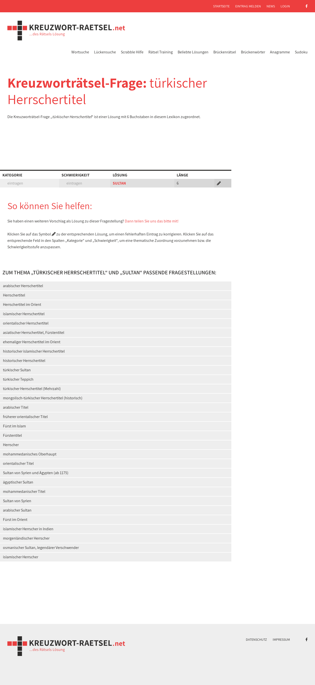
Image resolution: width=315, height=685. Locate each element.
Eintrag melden (248, 6)
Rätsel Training (160, 52)
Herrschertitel (14, 295)
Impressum (281, 639)
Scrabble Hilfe (132, 52)
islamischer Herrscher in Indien (28, 528)
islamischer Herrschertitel (24, 313)
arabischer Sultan (17, 510)
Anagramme (280, 52)
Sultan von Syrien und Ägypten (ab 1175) (35, 472)
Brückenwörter (253, 52)
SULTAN (119, 183)
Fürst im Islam (14, 426)
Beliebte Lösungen (193, 52)
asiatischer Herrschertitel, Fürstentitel (33, 332)
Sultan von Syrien (17, 500)
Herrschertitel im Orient (22, 304)
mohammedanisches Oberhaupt (29, 454)
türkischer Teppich (18, 379)
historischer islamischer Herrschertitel (34, 351)
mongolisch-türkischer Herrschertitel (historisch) (42, 398)
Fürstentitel (12, 435)
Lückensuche (105, 52)
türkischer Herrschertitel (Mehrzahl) (32, 388)
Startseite (221, 6)
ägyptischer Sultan (18, 482)
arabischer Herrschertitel (23, 285)
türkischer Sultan (17, 370)
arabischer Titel (15, 407)
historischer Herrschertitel (24, 360)
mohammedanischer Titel (24, 491)
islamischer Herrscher (20, 557)
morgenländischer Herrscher (26, 538)
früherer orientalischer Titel (25, 416)
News (271, 6)
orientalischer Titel (18, 463)
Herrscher (11, 444)
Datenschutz (256, 639)
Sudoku (301, 52)
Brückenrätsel (224, 52)
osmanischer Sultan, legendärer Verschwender (41, 547)
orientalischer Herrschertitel (25, 323)
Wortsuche (80, 52)
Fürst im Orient (15, 519)
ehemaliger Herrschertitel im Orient (31, 341)
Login (285, 6)
